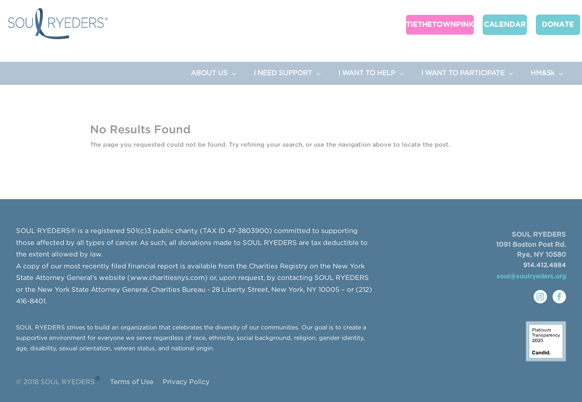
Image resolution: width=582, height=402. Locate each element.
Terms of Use (131, 382)
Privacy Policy (186, 382)
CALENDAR (499, 24)
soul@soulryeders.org (531, 277)
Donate (549, 24)
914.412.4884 (544, 265)
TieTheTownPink (435, 24)
